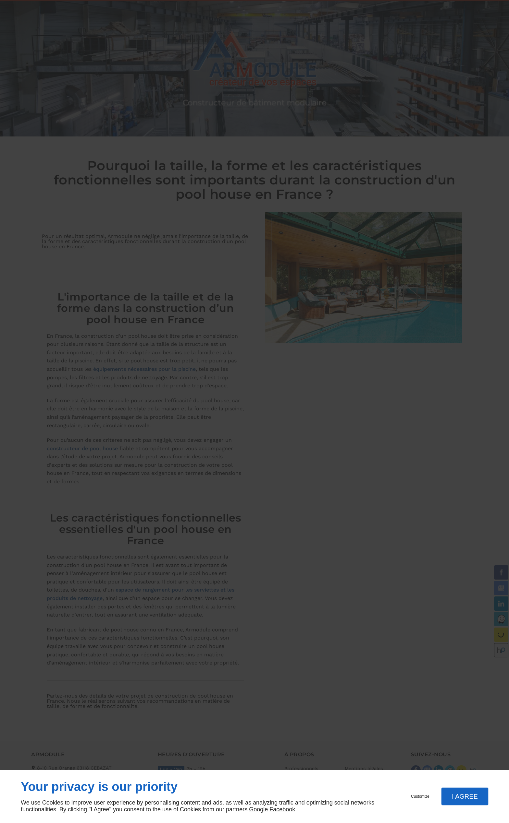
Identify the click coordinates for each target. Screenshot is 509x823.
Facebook (282, 809)
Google (258, 809)
